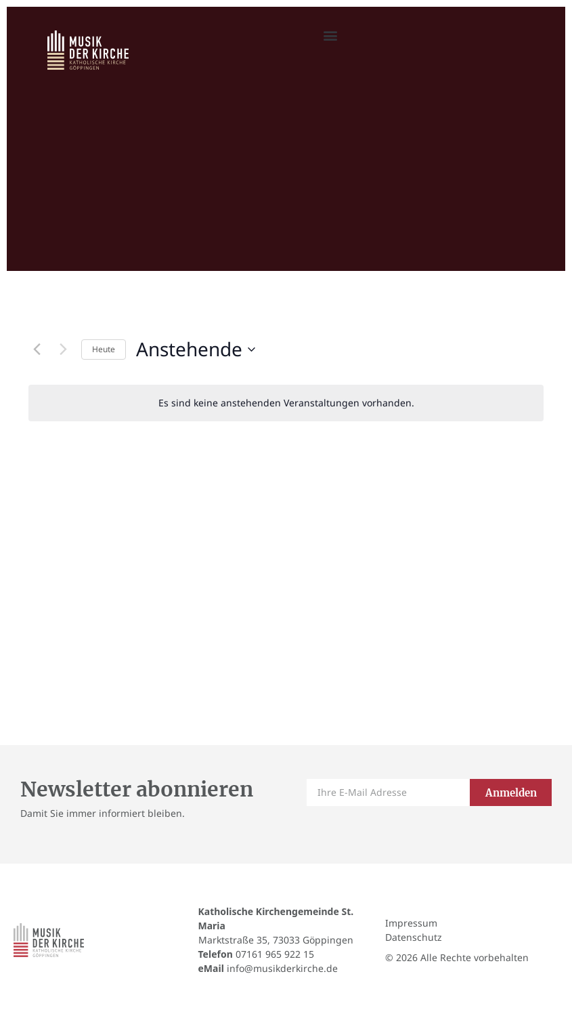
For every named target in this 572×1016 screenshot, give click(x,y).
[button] (330, 35)
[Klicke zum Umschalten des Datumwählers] (195, 349)
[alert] (286, 403)
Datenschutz (413, 937)
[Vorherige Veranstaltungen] (36, 349)
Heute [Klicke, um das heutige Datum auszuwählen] (103, 349)
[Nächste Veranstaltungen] (63, 349)
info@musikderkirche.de (282, 968)
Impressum (411, 922)
